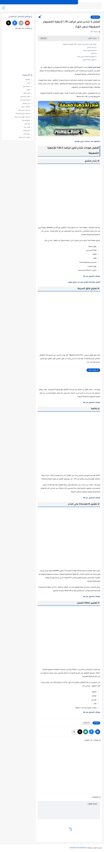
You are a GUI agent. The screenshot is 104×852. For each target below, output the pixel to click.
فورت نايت (26, 127)
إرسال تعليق (92, 804)
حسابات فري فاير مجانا (23, 113)
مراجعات (22, 8)
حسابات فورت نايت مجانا (22, 117)
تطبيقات (70, 8)
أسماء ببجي (26, 86)
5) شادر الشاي (91, 47)
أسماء (15, 8)
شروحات (30, 8)
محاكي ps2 (27, 134)
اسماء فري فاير (25, 100)
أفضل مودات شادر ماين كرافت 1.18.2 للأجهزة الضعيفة (79, 44)
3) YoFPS (93, 53)
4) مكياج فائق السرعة (89, 50)
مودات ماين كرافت (24, 137)
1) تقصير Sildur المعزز (89, 60)
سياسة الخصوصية (70, 2)
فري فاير (27, 124)
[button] (91, 731)
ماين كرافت (95, 17)
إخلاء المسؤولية (45, 2)
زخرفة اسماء (4, 8)
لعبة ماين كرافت (94, 67)
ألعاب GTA (27, 93)
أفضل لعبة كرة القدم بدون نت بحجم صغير (84, 282)
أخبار (28, 83)
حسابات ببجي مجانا (24, 110)
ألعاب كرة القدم (25, 96)
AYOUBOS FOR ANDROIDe (78, 848)
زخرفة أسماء (26, 120)
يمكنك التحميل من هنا (91, 712)
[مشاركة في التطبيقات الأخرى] (74, 731)
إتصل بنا (36, 2)
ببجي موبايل (26, 103)
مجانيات (40, 8)
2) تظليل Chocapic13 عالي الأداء (86, 57)
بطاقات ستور (26, 107)
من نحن (29, 2)
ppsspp (28, 79)
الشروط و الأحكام (58, 2)
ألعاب (64, 8)
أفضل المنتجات (52, 8)
